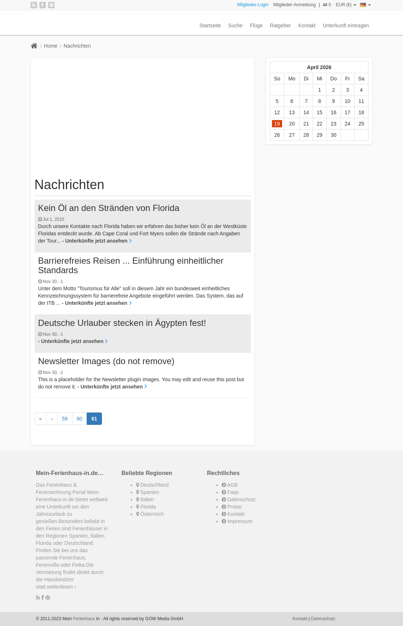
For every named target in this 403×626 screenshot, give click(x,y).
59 (65, 419)
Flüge (256, 25)
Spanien (147, 492)
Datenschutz (239, 499)
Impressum (237, 521)
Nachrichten (77, 46)
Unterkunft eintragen (346, 25)
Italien (145, 499)
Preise (232, 507)
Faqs (230, 492)
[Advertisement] (143, 119)
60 (80, 419)
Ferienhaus (84, 618)
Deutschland (152, 485)
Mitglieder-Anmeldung (294, 4)
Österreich (150, 514)
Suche (235, 25)
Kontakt (306, 25)
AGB (230, 485)
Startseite (210, 25)
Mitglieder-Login (252, 4)
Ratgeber (280, 25)
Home (51, 46)
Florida (146, 507)
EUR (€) (346, 4)
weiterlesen (61, 587)
